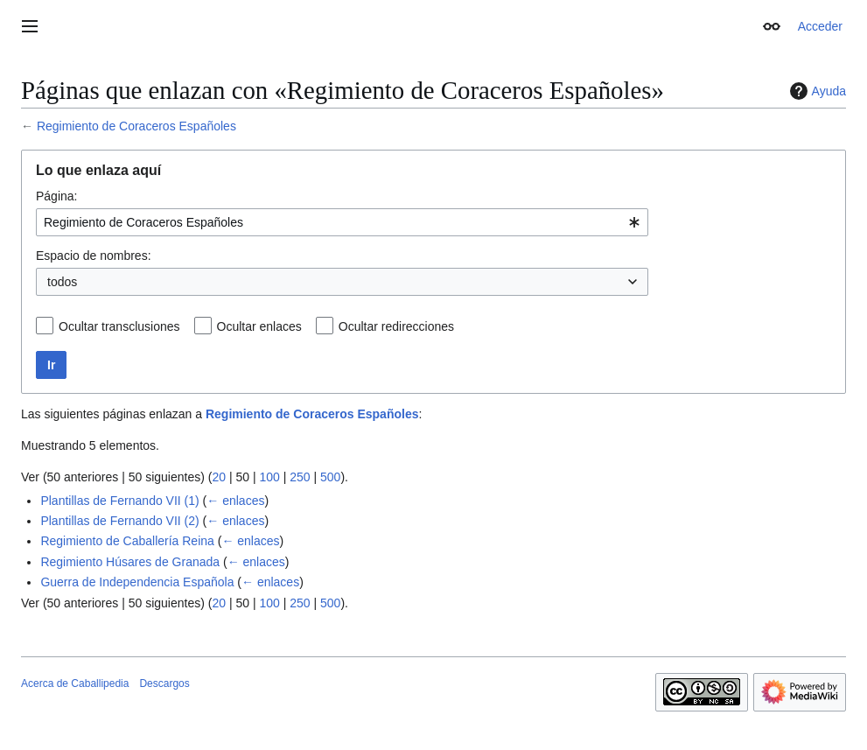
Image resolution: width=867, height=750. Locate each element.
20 (219, 477)
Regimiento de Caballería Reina (126, 541)
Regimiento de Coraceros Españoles (136, 126)
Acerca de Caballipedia (75, 683)
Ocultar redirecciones (396, 326)
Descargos (164, 683)
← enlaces (235, 501)
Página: (56, 196)
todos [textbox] (62, 282)
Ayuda (816, 91)
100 (269, 477)
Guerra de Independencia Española (137, 582)
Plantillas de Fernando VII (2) (119, 521)
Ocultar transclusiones (119, 326)
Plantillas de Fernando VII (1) (119, 501)
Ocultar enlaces (259, 326)
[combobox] (342, 222)
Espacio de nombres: (93, 256)
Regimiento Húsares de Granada (130, 562)
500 (330, 477)
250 (300, 477)
